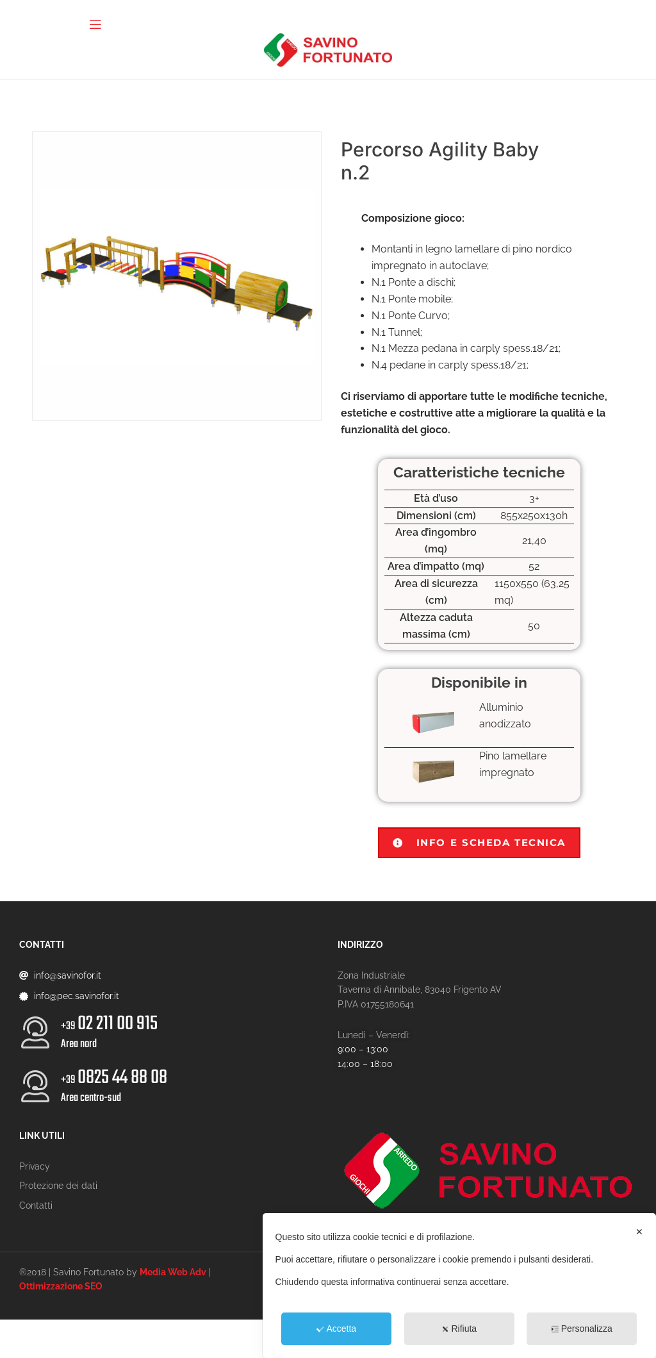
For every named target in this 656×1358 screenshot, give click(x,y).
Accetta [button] (336, 1328)
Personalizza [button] (582, 1328)
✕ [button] (639, 1232)
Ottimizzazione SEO (60, 1286)
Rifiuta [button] (459, 1328)
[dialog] (459, 1285)
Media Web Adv (173, 1272)
